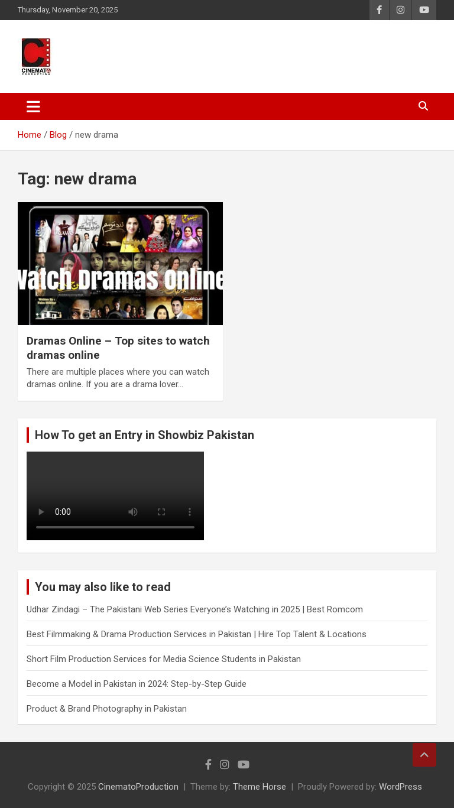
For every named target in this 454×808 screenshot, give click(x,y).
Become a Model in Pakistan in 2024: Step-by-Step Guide (137, 684)
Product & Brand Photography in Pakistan (107, 708)
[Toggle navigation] (33, 106)
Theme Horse (259, 786)
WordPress (400, 786)
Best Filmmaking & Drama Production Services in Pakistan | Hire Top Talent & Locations (197, 634)
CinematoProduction (138, 786)
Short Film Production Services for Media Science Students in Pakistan (164, 659)
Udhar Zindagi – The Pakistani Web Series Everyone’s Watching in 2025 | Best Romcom (195, 609)
